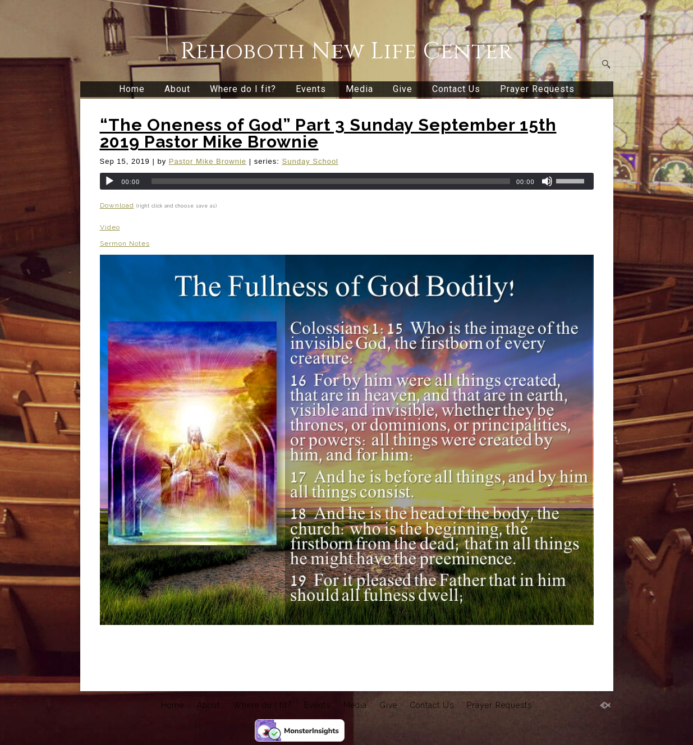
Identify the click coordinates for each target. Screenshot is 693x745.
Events (311, 89)
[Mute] (547, 181)
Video (110, 227)
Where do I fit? (243, 89)
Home (132, 89)
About (177, 89)
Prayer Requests (537, 89)
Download (117, 205)
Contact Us (456, 89)
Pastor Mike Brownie (207, 161)
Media (359, 89)
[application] (347, 181)
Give (402, 89)
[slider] (331, 181)
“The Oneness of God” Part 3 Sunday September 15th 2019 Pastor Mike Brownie (328, 133)
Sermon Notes (125, 243)
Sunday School (310, 161)
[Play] (109, 181)
